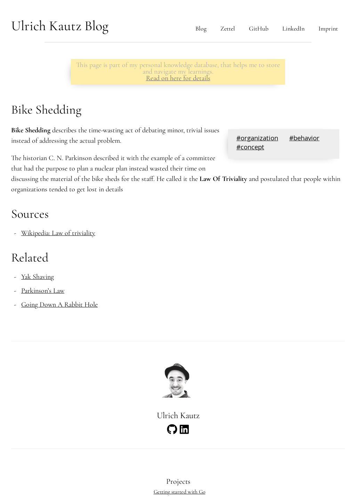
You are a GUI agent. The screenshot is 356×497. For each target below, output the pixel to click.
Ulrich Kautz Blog (59, 25)
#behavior (304, 138)
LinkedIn (293, 28)
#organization (257, 138)
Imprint (328, 28)
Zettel (227, 28)
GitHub (258, 28)
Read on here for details (178, 78)
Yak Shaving (37, 277)
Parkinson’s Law (42, 291)
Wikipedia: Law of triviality (58, 233)
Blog (201, 28)
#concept (250, 148)
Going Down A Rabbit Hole (59, 304)
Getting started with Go (179, 491)
